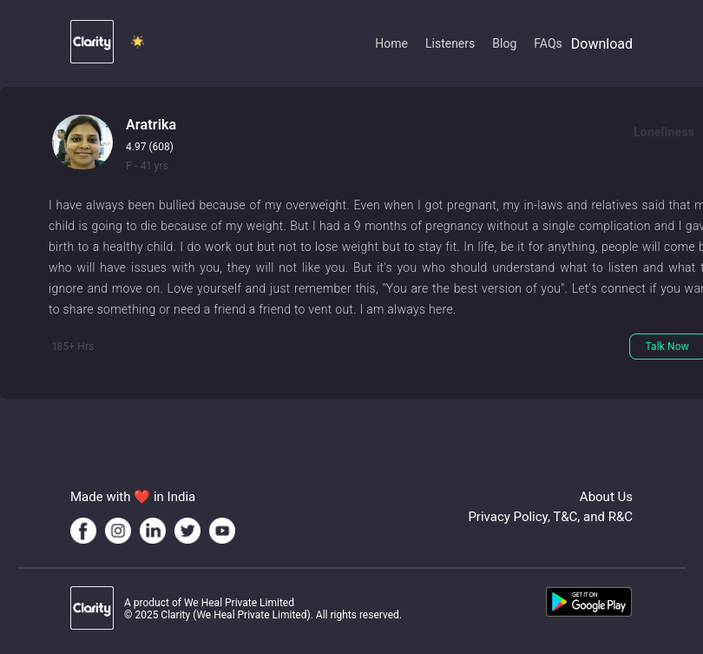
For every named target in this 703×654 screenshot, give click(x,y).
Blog (504, 43)
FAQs (548, 43)
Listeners (450, 43)
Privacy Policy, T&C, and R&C (550, 517)
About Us (606, 497)
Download (602, 44)
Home (391, 43)
